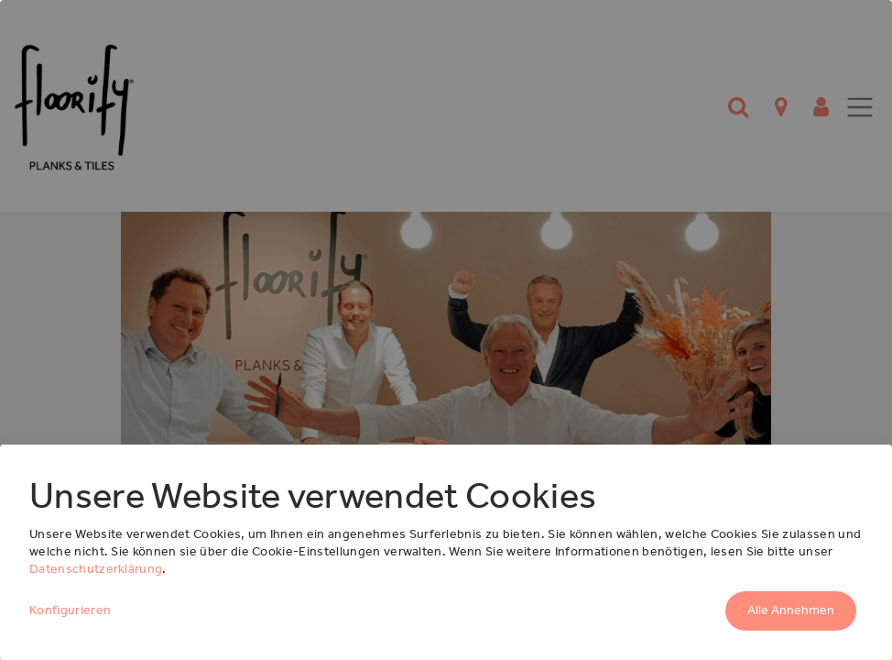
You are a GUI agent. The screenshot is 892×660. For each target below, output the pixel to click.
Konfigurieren (70, 610)
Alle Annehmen (790, 610)
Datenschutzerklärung (95, 569)
